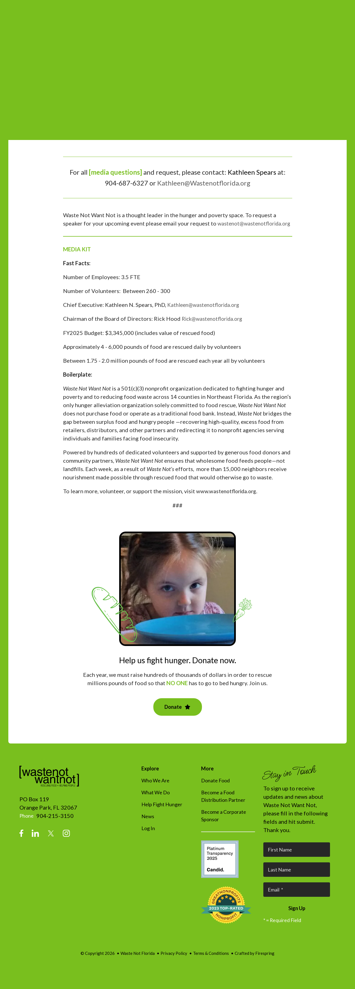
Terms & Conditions (211, 960)
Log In (148, 836)
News (147, 824)
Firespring (264, 960)
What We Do (155, 800)
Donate (177, 714)
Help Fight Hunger (161, 812)
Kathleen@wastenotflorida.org (206, 312)
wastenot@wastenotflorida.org (102, 231)
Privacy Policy (174, 960)
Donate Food (215, 788)
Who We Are (155, 788)
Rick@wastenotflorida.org (215, 326)
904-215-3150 (55, 823)
